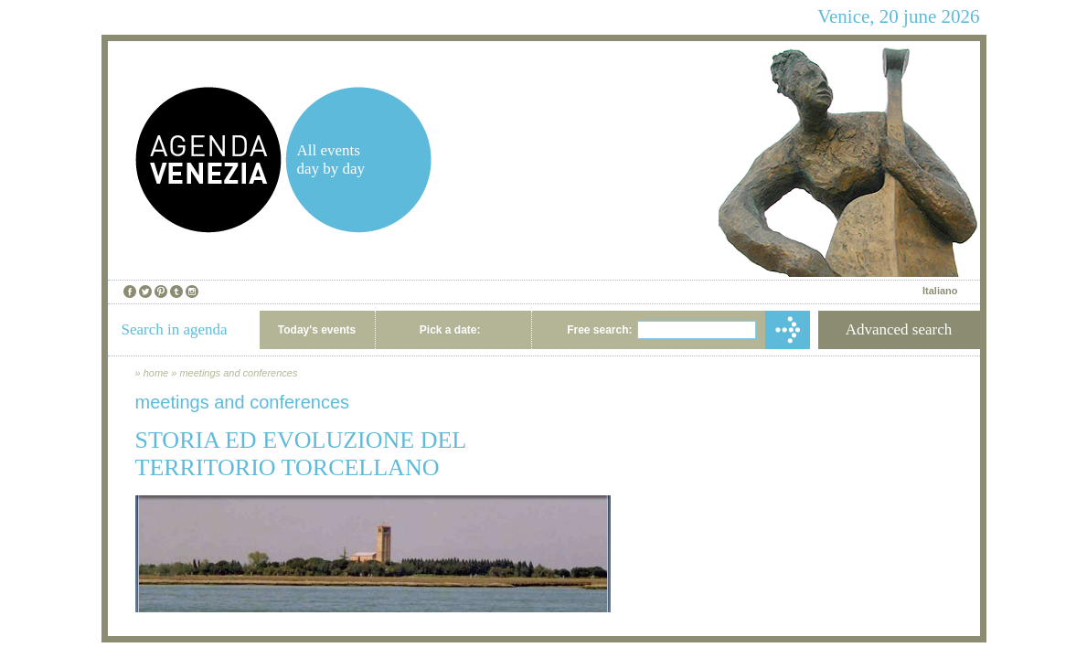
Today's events (317, 330)
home (156, 372)
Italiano (940, 290)
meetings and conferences (238, 372)
